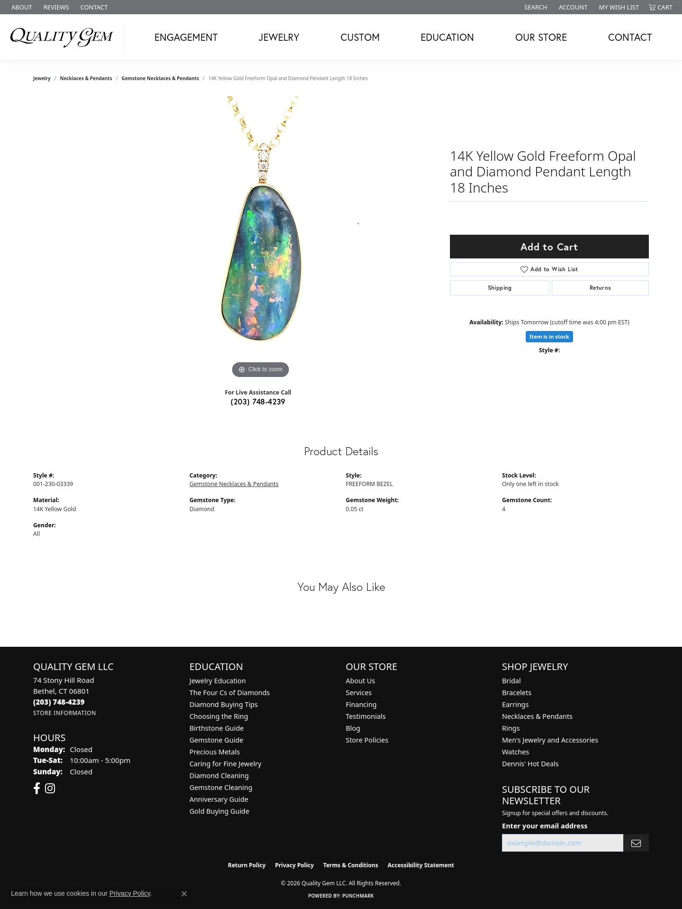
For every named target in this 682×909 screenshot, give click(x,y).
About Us (360, 680)
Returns (600, 287)
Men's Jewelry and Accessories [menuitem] (550, 739)
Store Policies (367, 739)
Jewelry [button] (279, 37)
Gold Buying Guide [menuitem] (219, 811)
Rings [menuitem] (511, 728)
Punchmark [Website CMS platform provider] (358, 895)
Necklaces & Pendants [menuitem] (537, 716)
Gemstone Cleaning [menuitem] (220, 787)
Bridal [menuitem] (511, 680)
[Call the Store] (59, 702)
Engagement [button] (186, 37)
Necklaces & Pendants (86, 78)
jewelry (42, 78)
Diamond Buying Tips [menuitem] (223, 704)
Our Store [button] (541, 37)
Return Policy (247, 865)
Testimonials (366, 716)
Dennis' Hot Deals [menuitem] (530, 763)
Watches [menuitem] (515, 751)
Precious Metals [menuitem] (214, 751)
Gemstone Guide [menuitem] (216, 739)
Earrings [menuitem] (515, 704)
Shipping (500, 287)
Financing (361, 704)
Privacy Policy (294, 865)
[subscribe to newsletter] (636, 843)
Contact (630, 37)
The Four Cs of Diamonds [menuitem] (229, 692)
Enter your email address (544, 825)
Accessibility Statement (420, 865)
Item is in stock (549, 336)
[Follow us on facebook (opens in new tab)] (36, 788)
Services (359, 692)
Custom (360, 37)
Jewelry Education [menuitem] (217, 680)
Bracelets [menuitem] (516, 692)
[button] (534, 7)
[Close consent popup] (184, 894)
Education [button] (447, 37)
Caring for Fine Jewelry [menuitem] (225, 763)
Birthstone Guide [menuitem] (216, 728)
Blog (353, 728)
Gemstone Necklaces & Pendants (160, 78)
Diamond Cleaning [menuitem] (219, 775)
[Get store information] (64, 713)
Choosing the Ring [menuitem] (218, 716)
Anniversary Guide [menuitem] (218, 799)
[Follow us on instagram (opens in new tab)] (50, 788)
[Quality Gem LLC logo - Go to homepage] (64, 37)
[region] (260, 238)
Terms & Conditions (350, 865)
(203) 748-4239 (258, 401)
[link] (20, 7)
